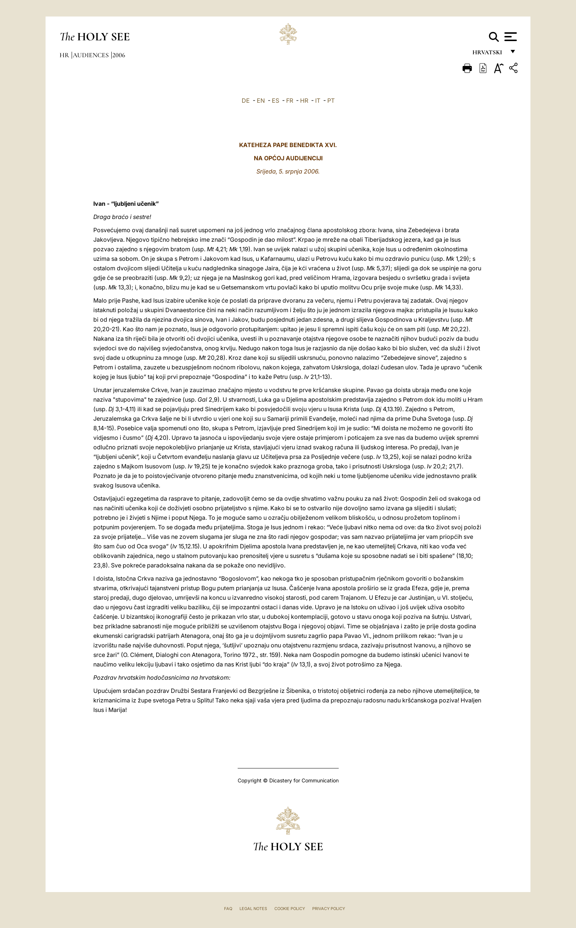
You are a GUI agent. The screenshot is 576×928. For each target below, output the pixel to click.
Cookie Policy (289, 908)
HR (304, 100)
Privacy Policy (328, 908)
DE (246, 100)
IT (317, 100)
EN (261, 100)
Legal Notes (253, 908)
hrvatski (489, 54)
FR (289, 100)
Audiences (91, 55)
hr (65, 55)
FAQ (228, 908)
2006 (118, 55)
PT (331, 100)
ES (275, 100)
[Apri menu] (510, 36)
